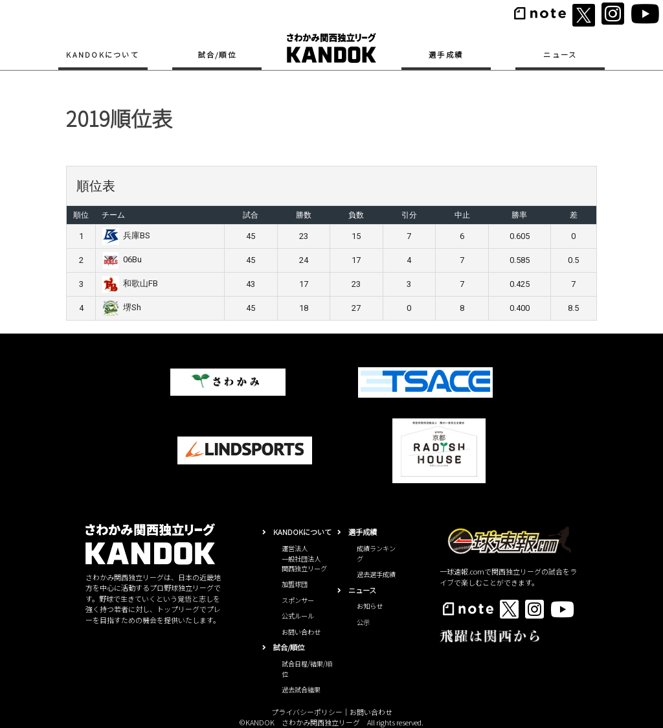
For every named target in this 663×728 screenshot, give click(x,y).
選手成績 (446, 54)
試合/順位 (217, 54)
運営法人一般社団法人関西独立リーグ (304, 558)
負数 (356, 215)
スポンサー (298, 600)
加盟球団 (295, 584)
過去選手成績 (376, 574)
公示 (363, 622)
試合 (250, 215)
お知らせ (370, 606)
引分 (409, 215)
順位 (81, 215)
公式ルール (298, 615)
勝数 (303, 215)
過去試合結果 (301, 689)
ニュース (560, 54)
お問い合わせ (301, 632)
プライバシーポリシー (307, 712)
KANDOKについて (102, 54)
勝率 (519, 215)
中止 (462, 215)
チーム (113, 215)
